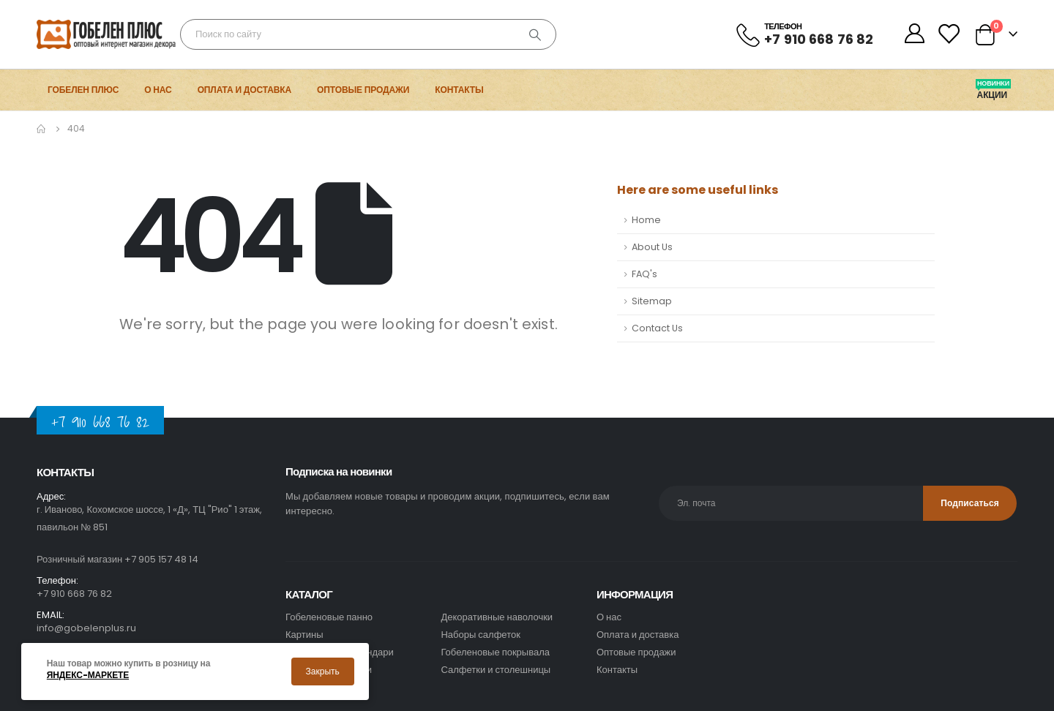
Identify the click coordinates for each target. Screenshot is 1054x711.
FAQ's (644, 274)
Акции (993, 95)
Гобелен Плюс (83, 89)
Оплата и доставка (244, 89)
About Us (652, 247)
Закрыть (323, 671)
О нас (157, 89)
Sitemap (652, 301)
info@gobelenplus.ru (86, 628)
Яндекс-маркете (88, 675)
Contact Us (657, 328)
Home (646, 220)
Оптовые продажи (363, 89)
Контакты (459, 89)
